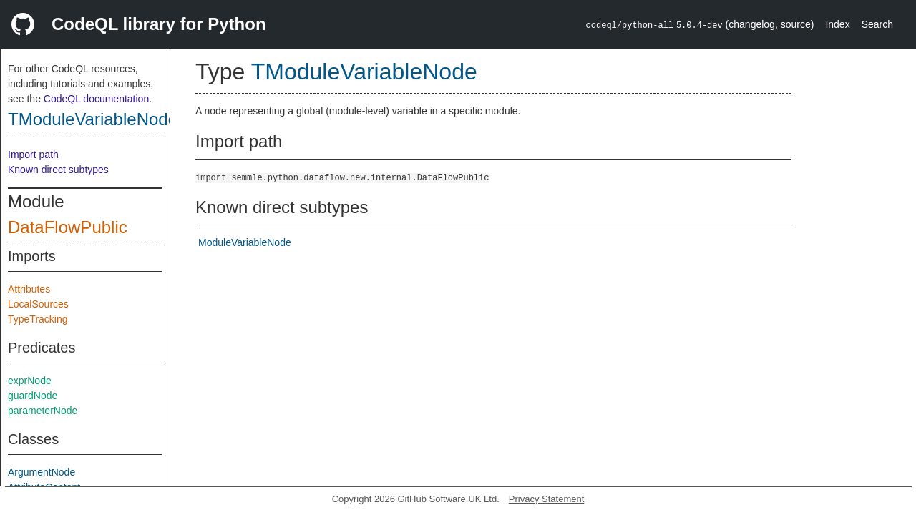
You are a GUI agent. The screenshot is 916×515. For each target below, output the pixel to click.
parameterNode (42, 410)
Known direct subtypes (58, 169)
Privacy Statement (547, 499)
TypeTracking (38, 319)
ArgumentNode (41, 472)
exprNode (30, 380)
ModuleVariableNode (244, 242)
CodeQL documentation (96, 98)
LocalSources (38, 304)
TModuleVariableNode (92, 119)
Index (837, 24)
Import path (33, 154)
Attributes (29, 289)
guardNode (32, 395)
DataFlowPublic (67, 227)
